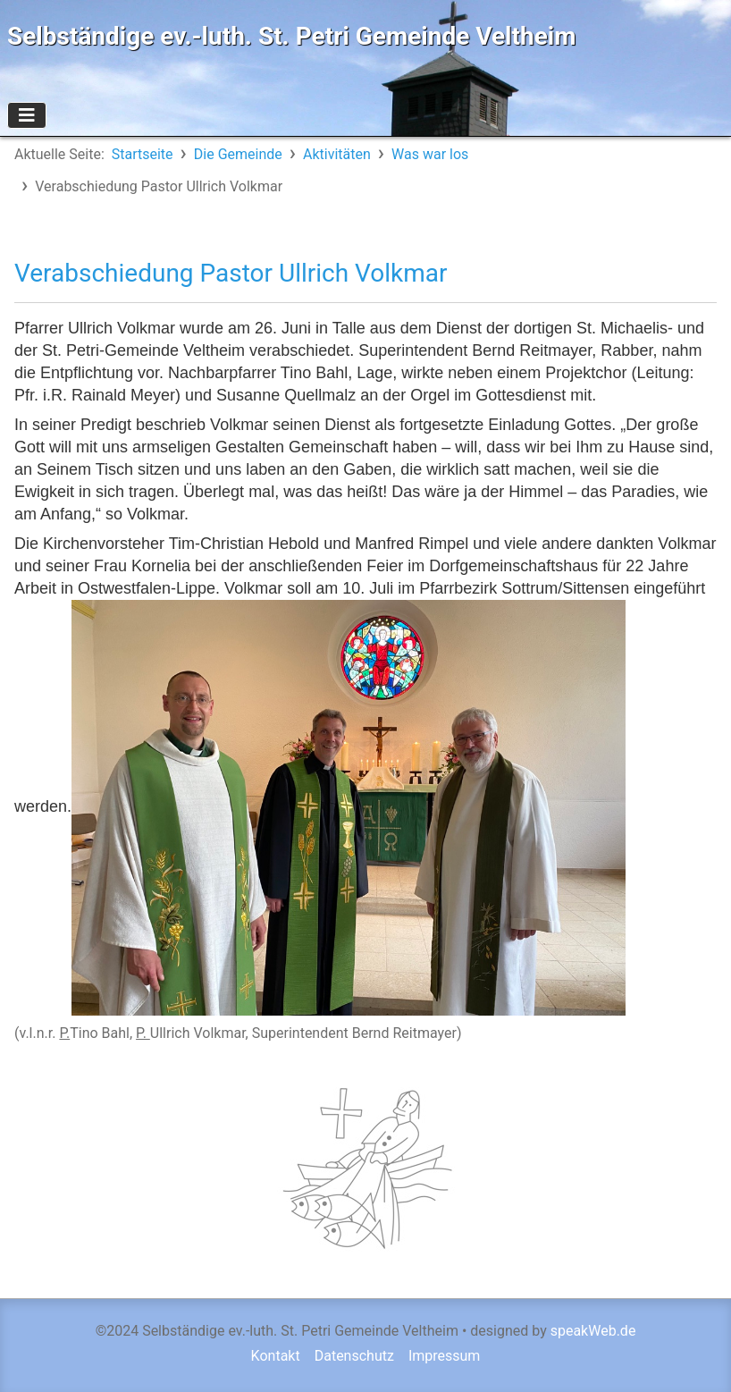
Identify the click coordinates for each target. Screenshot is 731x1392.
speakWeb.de (593, 1330)
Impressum (444, 1355)
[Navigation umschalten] (26, 115)
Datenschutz (354, 1355)
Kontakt (275, 1355)
